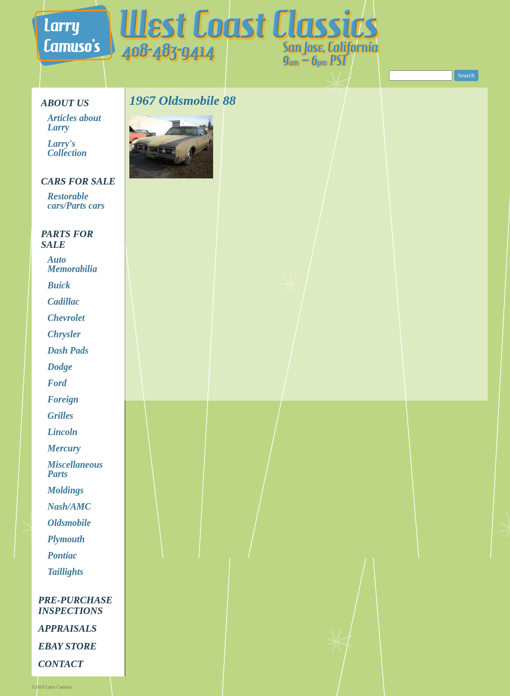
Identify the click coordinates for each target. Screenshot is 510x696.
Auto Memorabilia (72, 264)
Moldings (65, 490)
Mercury (64, 448)
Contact (60, 663)
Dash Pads (67, 350)
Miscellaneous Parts (75, 469)
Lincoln (62, 432)
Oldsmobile (69, 523)
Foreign (63, 399)
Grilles (60, 415)
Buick (58, 285)
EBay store (67, 646)
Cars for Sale (78, 181)
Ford (57, 383)
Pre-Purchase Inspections (75, 605)
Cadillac (63, 301)
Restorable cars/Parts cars (76, 201)
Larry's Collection (67, 148)
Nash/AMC (69, 506)
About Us (65, 103)
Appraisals (67, 628)
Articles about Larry (74, 122)
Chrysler (64, 334)
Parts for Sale (67, 239)
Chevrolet (66, 318)
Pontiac (62, 555)
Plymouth (66, 539)
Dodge (59, 367)
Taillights (65, 571)
